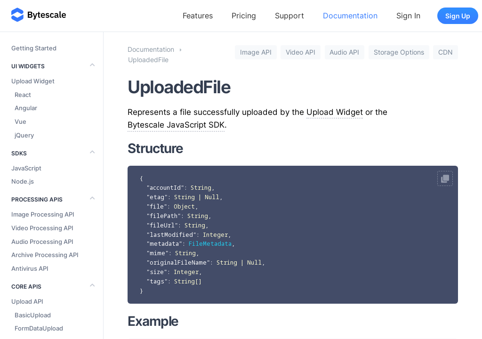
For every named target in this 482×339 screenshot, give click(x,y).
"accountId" (165, 188)
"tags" (157, 281)
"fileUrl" (162, 225)
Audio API (344, 52)
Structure (155, 148)
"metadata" (164, 244)
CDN (445, 52)
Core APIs (26, 286)
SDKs (19, 153)
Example (153, 321)
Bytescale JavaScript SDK (176, 124)
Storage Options (399, 52)
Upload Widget (334, 112)
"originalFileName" (178, 262)
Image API (256, 52)
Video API (300, 52)
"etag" (157, 197)
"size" (156, 272)
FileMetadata (210, 244)
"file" (156, 206)
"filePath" (163, 216)
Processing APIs (37, 199)
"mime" (157, 253)
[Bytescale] (38, 15)
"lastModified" (171, 235)
